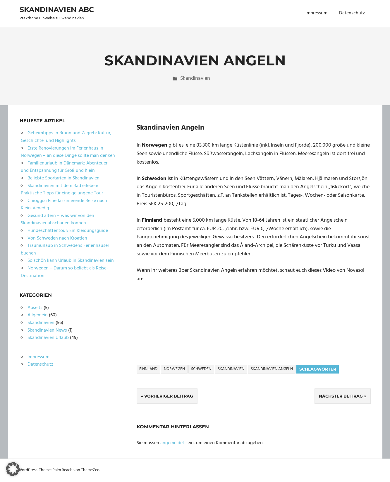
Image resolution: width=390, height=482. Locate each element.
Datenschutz (352, 13)
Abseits (35, 308)
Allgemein (38, 315)
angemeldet (172, 443)
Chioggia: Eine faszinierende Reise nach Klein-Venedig (64, 204)
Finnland (148, 369)
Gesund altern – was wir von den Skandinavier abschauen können (57, 219)
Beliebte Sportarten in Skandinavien (63, 178)
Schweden (201, 369)
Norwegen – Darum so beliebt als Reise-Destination (64, 272)
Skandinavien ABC (57, 9)
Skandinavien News (47, 330)
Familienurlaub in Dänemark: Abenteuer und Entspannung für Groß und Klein (64, 167)
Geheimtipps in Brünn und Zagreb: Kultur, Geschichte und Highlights (66, 137)
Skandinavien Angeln (272, 369)
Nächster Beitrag (341, 396)
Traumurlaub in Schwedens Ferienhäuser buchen (65, 249)
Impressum (316, 13)
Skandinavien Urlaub (48, 338)
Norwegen (174, 369)
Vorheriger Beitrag (168, 396)
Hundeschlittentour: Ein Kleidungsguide (68, 231)
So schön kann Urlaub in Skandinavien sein (71, 260)
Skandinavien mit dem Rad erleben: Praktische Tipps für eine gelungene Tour (62, 189)
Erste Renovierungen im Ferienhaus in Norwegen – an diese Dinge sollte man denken (68, 152)
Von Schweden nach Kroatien (57, 238)
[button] (13, 469)
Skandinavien (195, 78)
